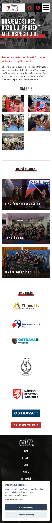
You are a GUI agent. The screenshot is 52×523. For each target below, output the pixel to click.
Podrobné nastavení (14, 499)
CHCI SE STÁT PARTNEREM (26, 425)
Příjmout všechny (26, 507)
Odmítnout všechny (26, 515)
